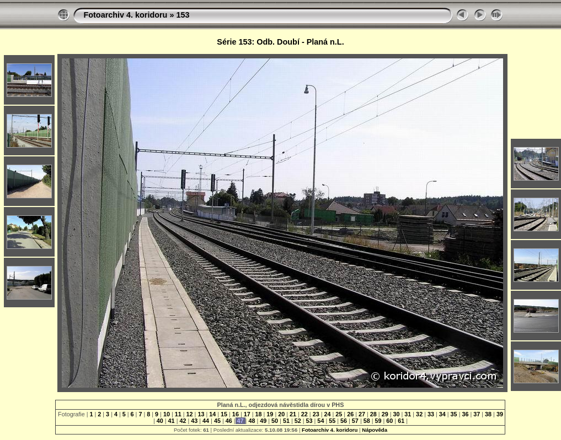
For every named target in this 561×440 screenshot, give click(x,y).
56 (344, 420)
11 (178, 414)
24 (328, 414)
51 (286, 420)
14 (212, 414)
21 (293, 414)
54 (320, 420)
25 (339, 414)
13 (201, 414)
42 (183, 420)
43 (194, 420)
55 (332, 420)
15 (224, 414)
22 (304, 414)
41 (172, 420)
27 (362, 414)
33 (431, 414)
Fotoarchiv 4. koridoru (125, 14)
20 (281, 414)
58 (367, 420)
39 (499, 414)
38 (488, 414)
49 (263, 420)
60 (389, 420)
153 (182, 14)
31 (408, 414)
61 (401, 420)
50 (275, 420)
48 (252, 420)
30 (396, 414)
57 (355, 420)
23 (316, 414)
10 (167, 414)
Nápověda (374, 430)
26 (350, 414)
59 (378, 420)
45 (217, 420)
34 (442, 414)
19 (270, 414)
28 (373, 414)
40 (160, 420)
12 (190, 414)
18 (259, 414)
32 (419, 414)
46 (229, 420)
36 (465, 414)
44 (206, 420)
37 (477, 414)
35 (454, 414)
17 (247, 414)
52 (298, 420)
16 (236, 414)
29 (385, 414)
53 (309, 420)
